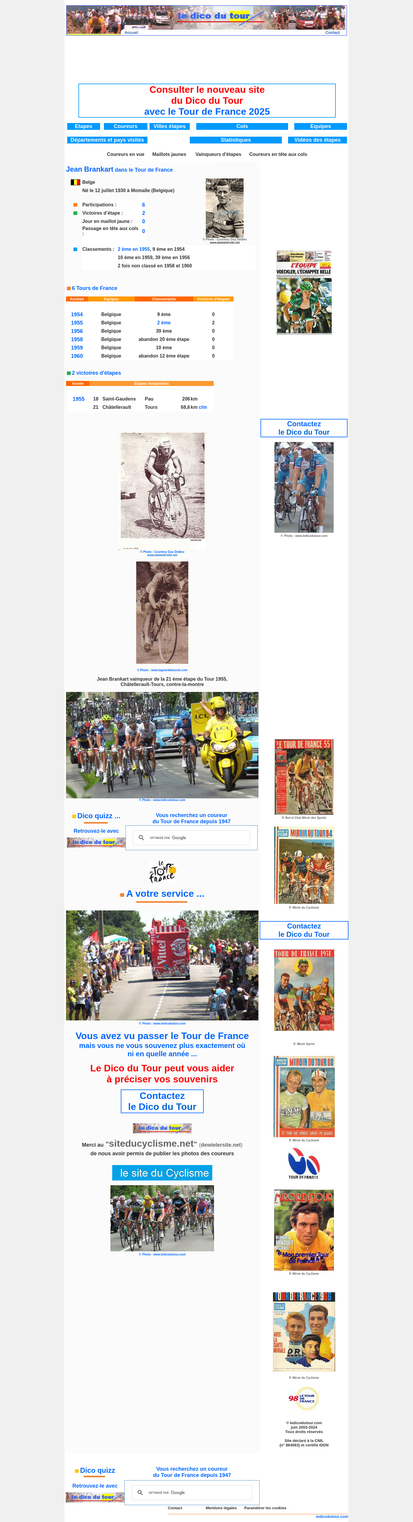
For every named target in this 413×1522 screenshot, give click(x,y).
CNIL (319, 1440)
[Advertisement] (207, 55)
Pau (149, 398)
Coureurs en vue (125, 154)
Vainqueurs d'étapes (218, 154)
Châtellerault (116, 407)
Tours (151, 407)
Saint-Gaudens (119, 398)
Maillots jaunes (169, 154)
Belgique (111, 314)
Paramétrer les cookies (265, 1508)
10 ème (164, 347)
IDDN (324, 1445)
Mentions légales (221, 1508)
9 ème (164, 314)
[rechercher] (191, 837)
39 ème (164, 331)
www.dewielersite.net (225, 242)
